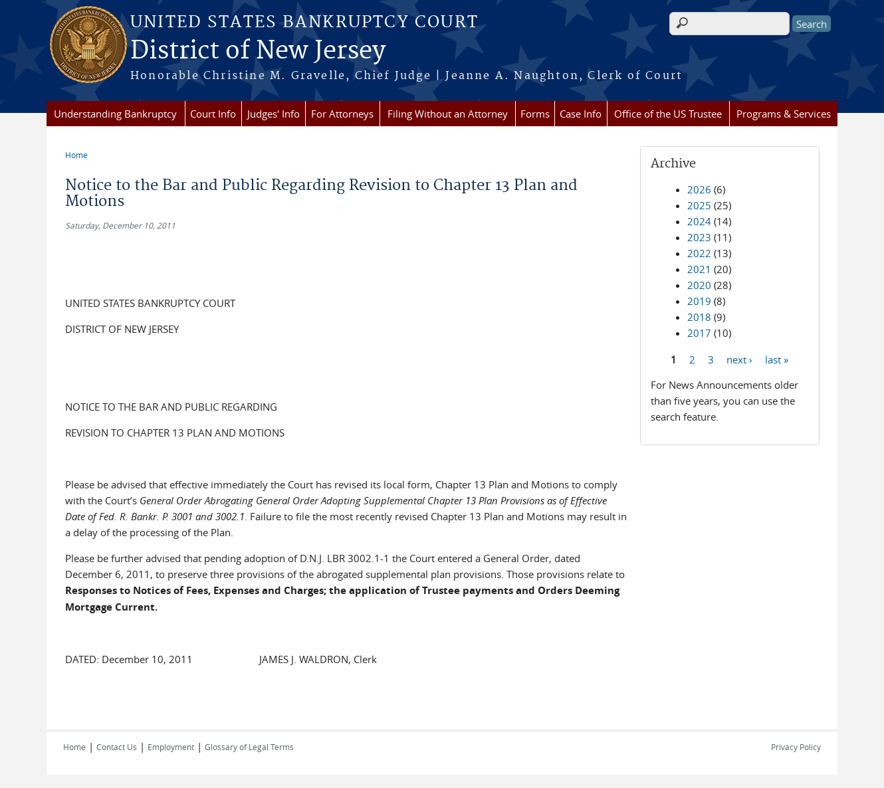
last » (776, 358)
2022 (699, 253)
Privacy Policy (796, 746)
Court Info (213, 113)
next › (739, 358)
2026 (699, 189)
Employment (171, 746)
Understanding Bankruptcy (115, 113)
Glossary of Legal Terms (249, 746)
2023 (699, 237)
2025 (699, 205)
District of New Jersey (258, 51)
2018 (699, 317)
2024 (699, 221)
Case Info (581, 113)
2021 (699, 269)
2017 (699, 333)
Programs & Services (783, 113)
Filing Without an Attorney (447, 113)
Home (76, 154)
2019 (699, 301)
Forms (535, 113)
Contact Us (116, 746)
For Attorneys (342, 113)
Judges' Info (273, 113)
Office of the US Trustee (668, 113)
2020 (699, 285)
